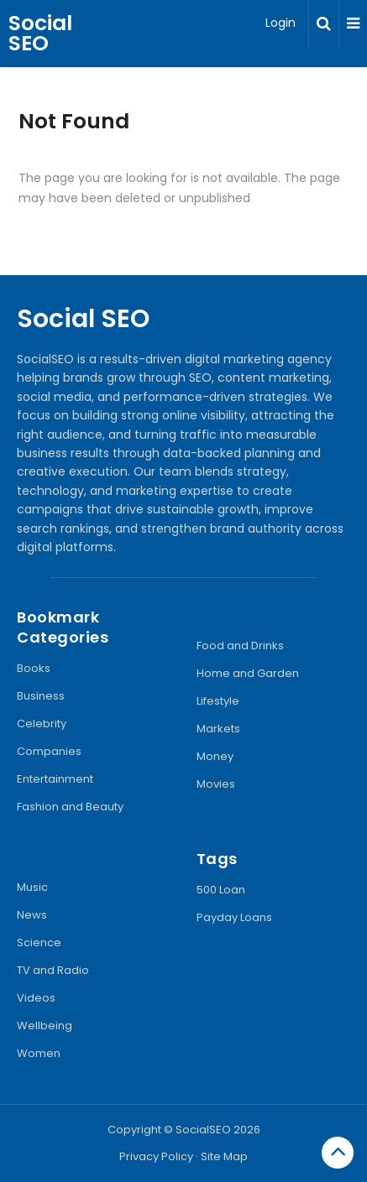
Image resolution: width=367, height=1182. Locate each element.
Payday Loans (234, 917)
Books (33, 668)
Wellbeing (44, 1026)
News (32, 915)
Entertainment (55, 779)
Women (38, 1053)
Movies (216, 784)
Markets (218, 729)
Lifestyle (218, 701)
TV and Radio (53, 970)
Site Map (224, 1156)
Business (41, 696)
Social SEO (40, 33)
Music (32, 887)
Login (280, 22)
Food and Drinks (240, 645)
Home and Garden (248, 673)
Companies (49, 751)
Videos (36, 998)
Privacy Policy (156, 1156)
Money (215, 756)
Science (39, 942)
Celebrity (41, 724)
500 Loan (221, 890)
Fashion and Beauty (70, 807)
